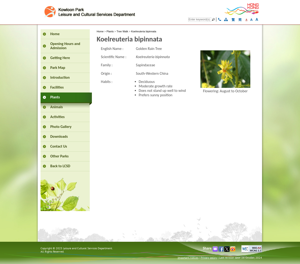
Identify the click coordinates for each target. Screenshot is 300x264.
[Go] (214, 19)
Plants (110, 31)
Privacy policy (209, 257)
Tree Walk (122, 31)
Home (100, 31)
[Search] (199, 19)
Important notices (188, 257)
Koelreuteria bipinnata (143, 31)
